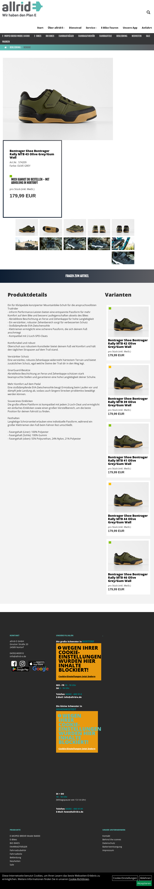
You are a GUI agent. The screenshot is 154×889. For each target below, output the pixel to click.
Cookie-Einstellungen (125, 878)
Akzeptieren (144, 883)
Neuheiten (137, 35)
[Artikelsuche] (148, 12)
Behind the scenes (111, 839)
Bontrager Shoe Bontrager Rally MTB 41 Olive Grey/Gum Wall (128, 460)
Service (91, 27)
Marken (6, 41)
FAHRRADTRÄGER (66, 35)
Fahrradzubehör (86, 35)
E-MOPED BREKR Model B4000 (16, 35)
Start (40, 27)
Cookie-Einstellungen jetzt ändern (77, 676)
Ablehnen (145, 878)
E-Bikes (37, 35)
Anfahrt (147, 27)
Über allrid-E (56, 27)
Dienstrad (75, 27)
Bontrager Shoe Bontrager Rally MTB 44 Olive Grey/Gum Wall (128, 519)
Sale (148, 35)
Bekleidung (121, 35)
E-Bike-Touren (109, 27)
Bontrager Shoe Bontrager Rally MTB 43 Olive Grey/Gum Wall (32, 154)
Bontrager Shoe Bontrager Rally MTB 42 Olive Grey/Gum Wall (128, 343)
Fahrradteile (105, 35)
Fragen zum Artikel (77, 276)
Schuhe (27, 47)
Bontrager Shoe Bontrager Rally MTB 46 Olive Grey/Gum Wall (128, 577)
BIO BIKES (50, 35)
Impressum (108, 850)
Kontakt (106, 835)
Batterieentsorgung (112, 846)
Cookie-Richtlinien (79, 879)
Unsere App (130, 27)
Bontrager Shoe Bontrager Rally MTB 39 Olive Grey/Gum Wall (128, 402)
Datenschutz (108, 843)
